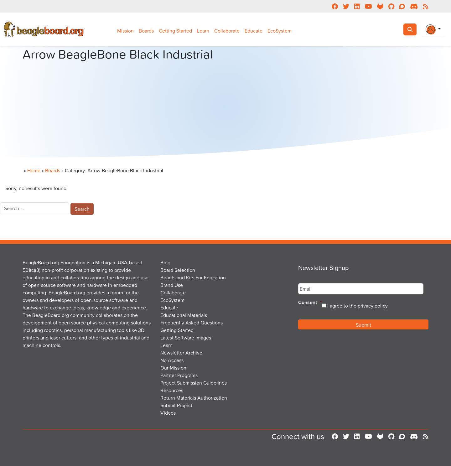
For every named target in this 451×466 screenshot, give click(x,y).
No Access (172, 360)
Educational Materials (183, 315)
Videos (168, 412)
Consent (310, 302)
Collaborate (227, 30)
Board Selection (177, 270)
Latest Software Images (185, 337)
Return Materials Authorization (193, 397)
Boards (146, 30)
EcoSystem (279, 30)
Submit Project (176, 405)
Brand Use (171, 285)
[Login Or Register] (433, 29)
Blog (165, 262)
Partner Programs (179, 375)
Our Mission (173, 367)
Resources (171, 390)
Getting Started (175, 30)
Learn (203, 30)
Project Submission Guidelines (193, 382)
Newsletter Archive (181, 352)
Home (33, 170)
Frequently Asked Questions (191, 322)
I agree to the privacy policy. (358, 305)
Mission (125, 30)
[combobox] (34, 208)
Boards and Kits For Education (193, 277)
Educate (253, 30)
